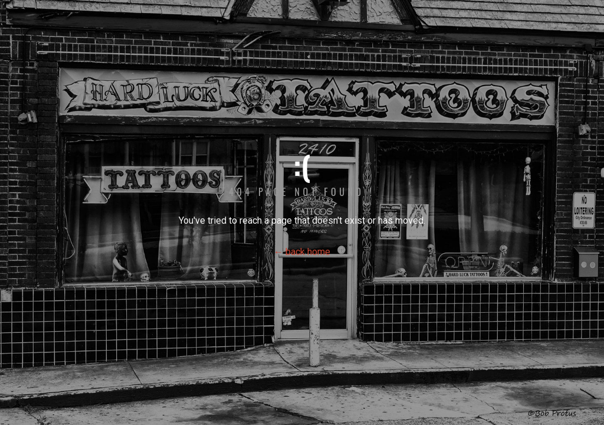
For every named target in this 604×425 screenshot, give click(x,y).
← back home (302, 251)
